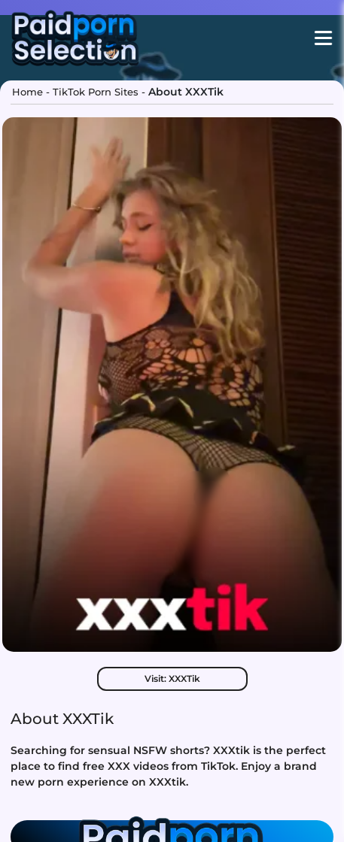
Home (27, 92)
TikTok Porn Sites (96, 92)
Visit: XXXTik (172, 678)
